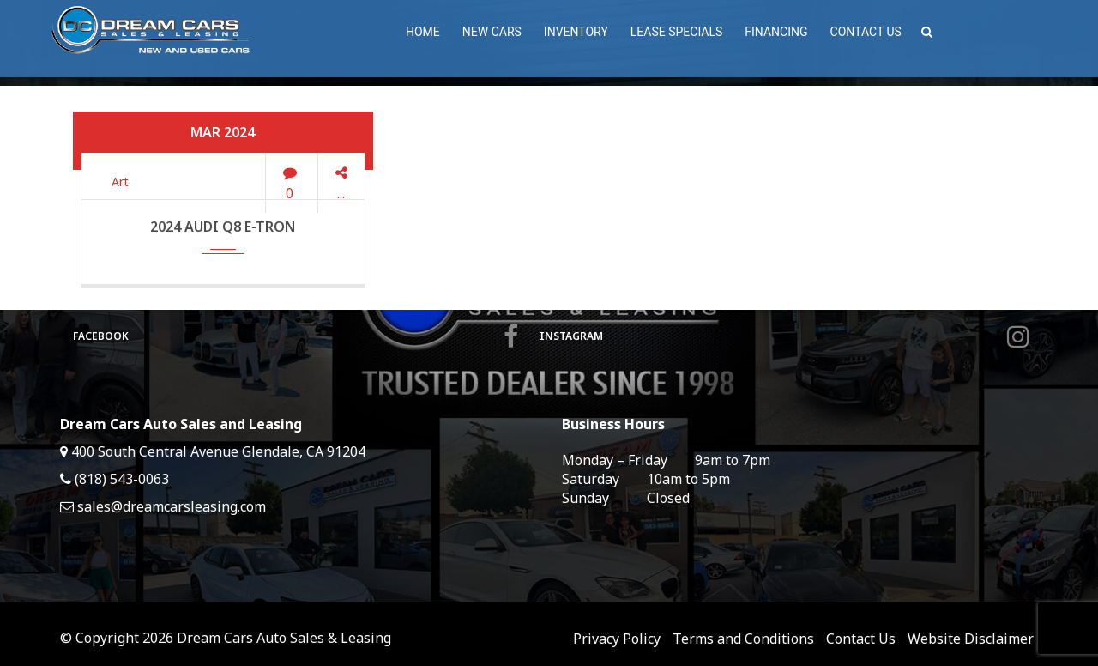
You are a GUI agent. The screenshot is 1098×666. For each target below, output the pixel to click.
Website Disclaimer (971, 638)
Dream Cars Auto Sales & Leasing (284, 637)
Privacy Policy (617, 638)
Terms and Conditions (743, 638)
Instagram (784, 336)
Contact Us (861, 638)
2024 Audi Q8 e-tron (222, 226)
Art (120, 181)
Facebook (295, 336)
